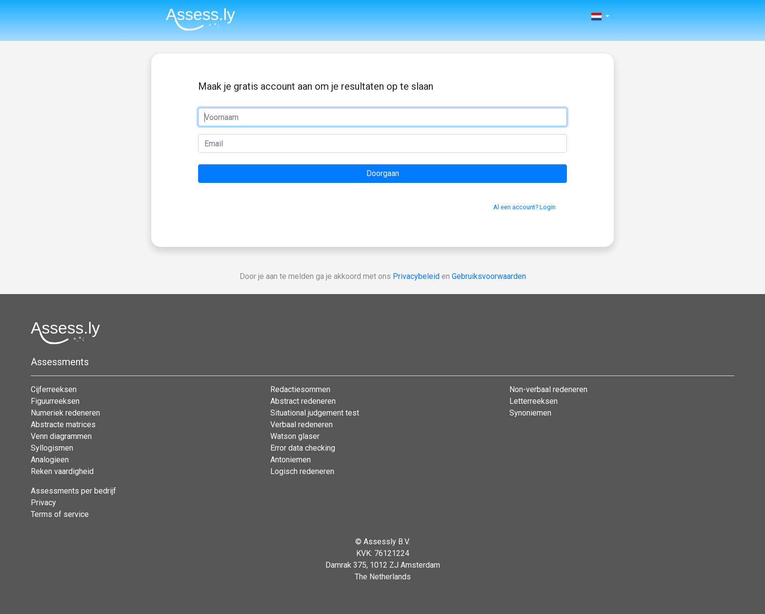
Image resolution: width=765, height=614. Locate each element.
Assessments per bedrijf (73, 490)
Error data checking (302, 448)
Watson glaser (295, 436)
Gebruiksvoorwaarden (489, 276)
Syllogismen (52, 448)
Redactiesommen (300, 389)
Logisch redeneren (302, 471)
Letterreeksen (533, 401)
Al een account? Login (524, 207)
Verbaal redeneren (301, 424)
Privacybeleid (416, 276)
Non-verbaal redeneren (548, 389)
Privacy (43, 502)
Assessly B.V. (386, 541)
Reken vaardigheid (62, 471)
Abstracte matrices (63, 424)
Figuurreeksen (55, 401)
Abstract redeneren (303, 401)
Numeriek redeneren (65, 412)
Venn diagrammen (61, 436)
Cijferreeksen (54, 389)
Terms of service (60, 514)
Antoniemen (290, 459)
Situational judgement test (314, 412)
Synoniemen (530, 412)
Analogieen (50, 459)
